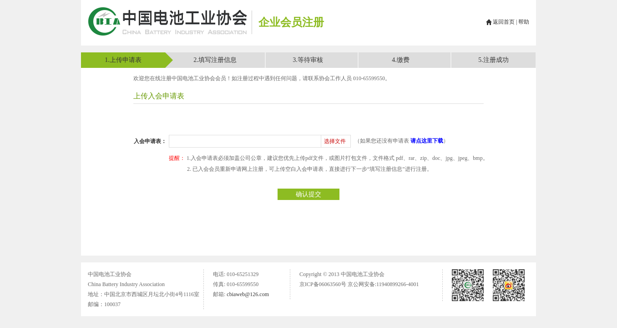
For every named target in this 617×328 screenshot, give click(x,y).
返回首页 (504, 22)
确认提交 (308, 194)
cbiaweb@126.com (248, 294)
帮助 (523, 22)
